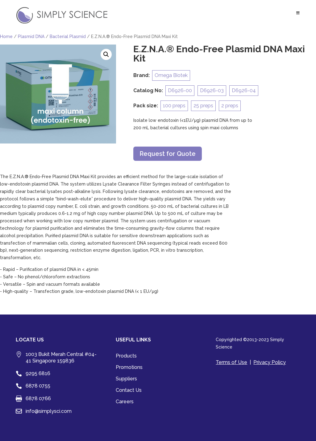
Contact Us (129, 390)
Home (6, 36)
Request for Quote (167, 153)
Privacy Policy (269, 362)
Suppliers (126, 379)
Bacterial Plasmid (68, 36)
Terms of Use (231, 362)
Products (126, 356)
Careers (125, 402)
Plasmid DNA (31, 36)
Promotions (129, 367)
